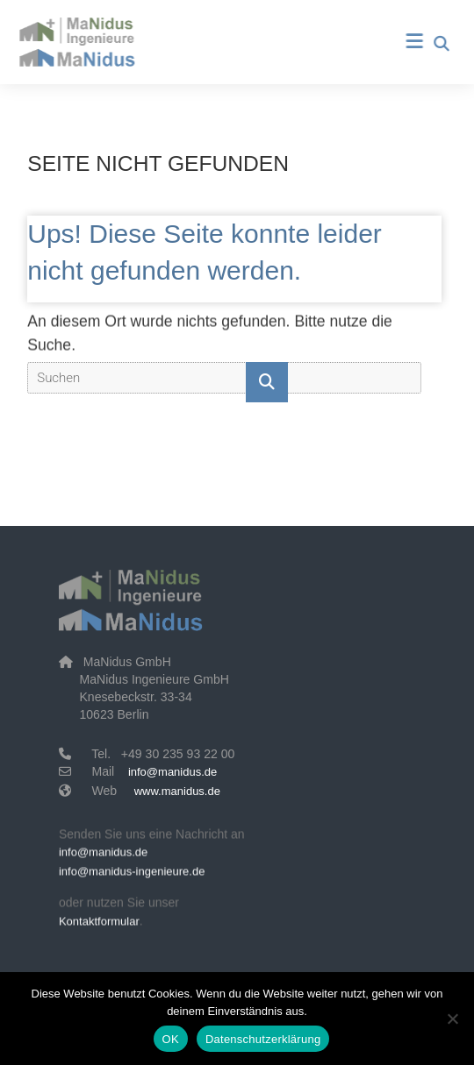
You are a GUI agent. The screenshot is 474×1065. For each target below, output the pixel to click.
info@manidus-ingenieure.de (132, 873)
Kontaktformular (99, 923)
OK (170, 1039)
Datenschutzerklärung (262, 1039)
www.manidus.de (177, 791)
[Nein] (452, 1018)
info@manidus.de (172, 771)
